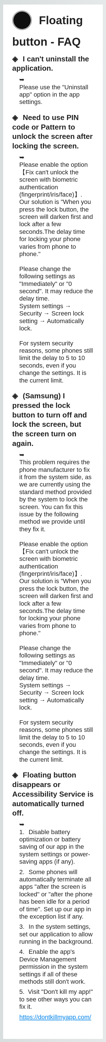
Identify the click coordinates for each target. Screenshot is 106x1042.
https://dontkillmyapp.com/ (55, 1017)
